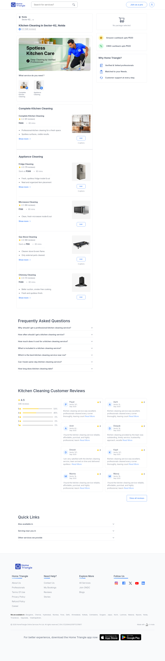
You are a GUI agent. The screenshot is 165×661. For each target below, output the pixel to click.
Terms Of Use (18, 592)
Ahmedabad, (76, 615)
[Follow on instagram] (116, 583)
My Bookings (50, 587)
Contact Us (49, 583)
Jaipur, (110, 615)
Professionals (18, 587)
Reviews (48, 592)
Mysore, (139, 615)
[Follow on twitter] (130, 583)
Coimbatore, (93, 615)
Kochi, (116, 615)
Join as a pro (136, 4)
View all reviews (136, 498)
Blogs (82, 592)
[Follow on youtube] (137, 583)
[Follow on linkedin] (143, 583)
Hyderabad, (47, 615)
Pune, (62, 615)
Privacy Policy (18, 596)
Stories (47, 596)
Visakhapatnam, (35, 618)
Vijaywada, (25, 618)
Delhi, (68, 615)
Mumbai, (56, 615)
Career (15, 606)
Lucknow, (123, 615)
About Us (16, 583)
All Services (84, 583)
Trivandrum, (15, 618)
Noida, (145, 615)
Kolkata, (85, 615)
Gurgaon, (103, 615)
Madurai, (131, 615)
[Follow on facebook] (124, 583)
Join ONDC (84, 587)
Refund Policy (18, 601)
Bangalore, (30, 615)
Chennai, (38, 615)
